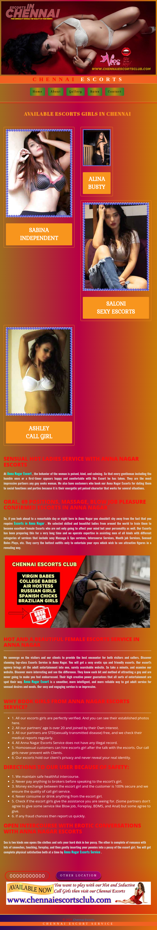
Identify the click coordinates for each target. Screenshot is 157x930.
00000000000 (27, 875)
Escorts (78, 79)
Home (37, 91)
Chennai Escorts (83, 920)
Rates (95, 91)
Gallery (75, 91)
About (56, 91)
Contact (114, 91)
